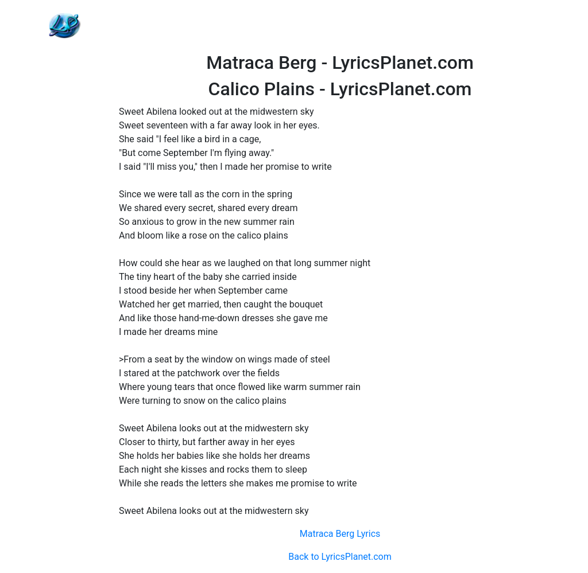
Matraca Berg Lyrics (340, 533)
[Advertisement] (340, 26)
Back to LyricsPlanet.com (339, 556)
